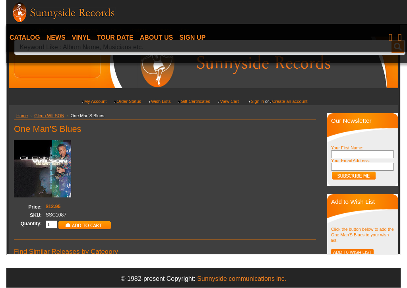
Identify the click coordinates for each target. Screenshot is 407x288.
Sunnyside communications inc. (241, 278)
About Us (156, 37)
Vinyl (81, 37)
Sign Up (192, 37)
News (56, 37)
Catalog (25, 37)
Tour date (115, 37)
